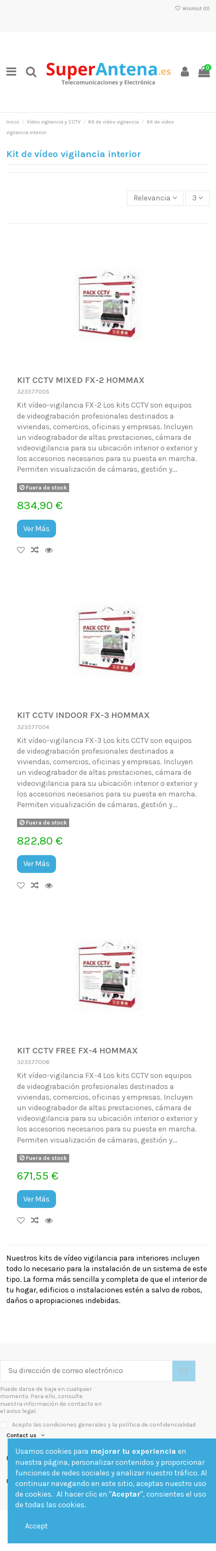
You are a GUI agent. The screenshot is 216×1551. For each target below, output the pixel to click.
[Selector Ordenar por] (155, 198)
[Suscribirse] (183, 1371)
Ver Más (36, 528)
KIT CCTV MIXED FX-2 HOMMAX (81, 380)
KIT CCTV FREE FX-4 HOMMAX (77, 1050)
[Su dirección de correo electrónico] (86, 1371)
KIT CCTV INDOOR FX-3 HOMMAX (83, 715)
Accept (36, 1526)
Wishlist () (192, 8)
